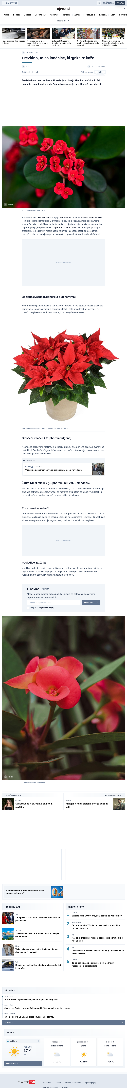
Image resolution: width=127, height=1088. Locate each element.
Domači (68, 800)
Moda (17, 946)
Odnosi (74, 960)
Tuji (16, 914)
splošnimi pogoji (47, 608)
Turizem (18, 930)
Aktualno (9, 990)
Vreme (10, 1032)
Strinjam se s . (42, 608)
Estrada (17, 800)
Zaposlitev (38, 467)
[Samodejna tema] (99, 3)
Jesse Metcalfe (77, 922)
